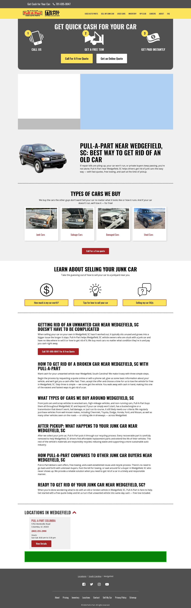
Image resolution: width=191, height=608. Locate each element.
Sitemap (132, 586)
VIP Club (143, 13)
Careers (152, 13)
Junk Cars (40, 234)
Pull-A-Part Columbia (43, 520)
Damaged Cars (113, 234)
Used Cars (121, 13)
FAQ (168, 13)
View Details (41, 543)
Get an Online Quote (112, 58)
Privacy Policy (120, 586)
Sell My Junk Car (107, 13)
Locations (82, 565)
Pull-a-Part (50, 13)
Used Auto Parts (91, 13)
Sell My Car (107, 586)
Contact (96, 586)
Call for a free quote (95, 251)
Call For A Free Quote (76, 58)
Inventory (132, 13)
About (161, 13)
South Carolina (95, 565)
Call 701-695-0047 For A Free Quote (58, 351)
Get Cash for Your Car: (49, 4)
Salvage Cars (77, 234)
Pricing (66, 586)
